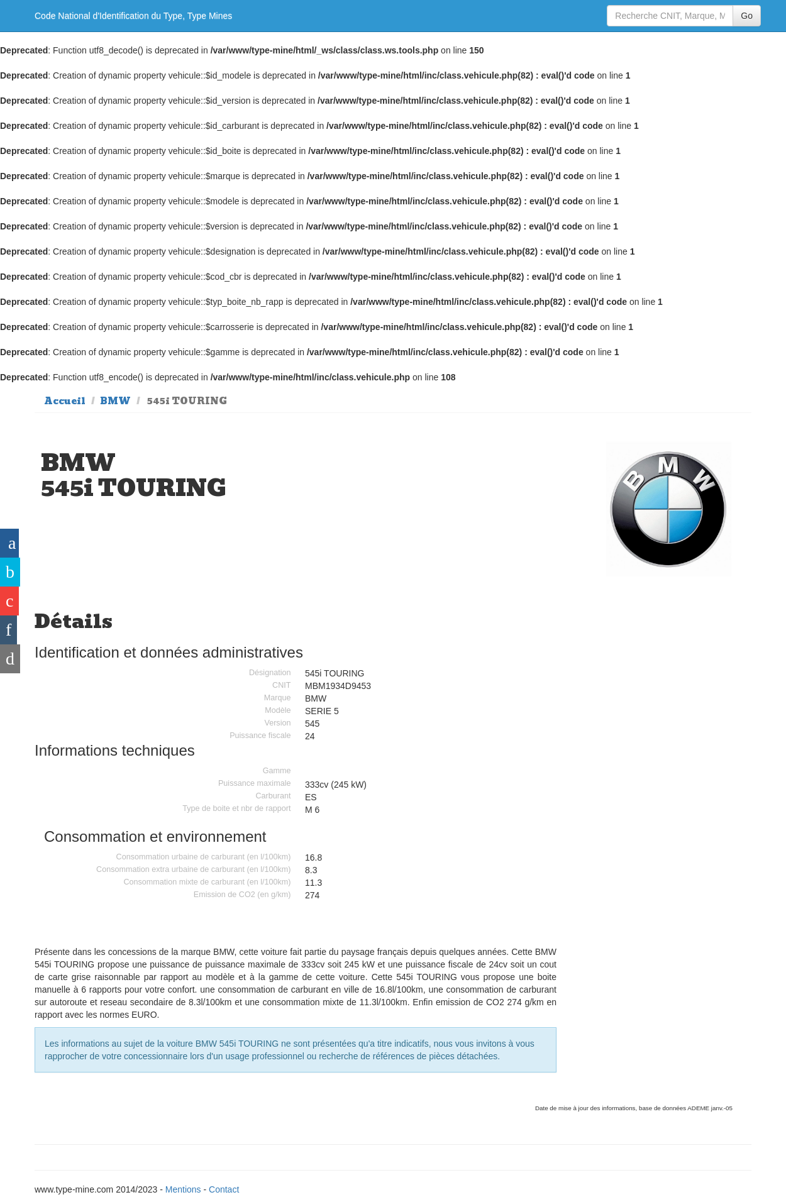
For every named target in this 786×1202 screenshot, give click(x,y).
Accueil (65, 401)
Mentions (183, 1189)
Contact (224, 1189)
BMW (115, 401)
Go (747, 16)
